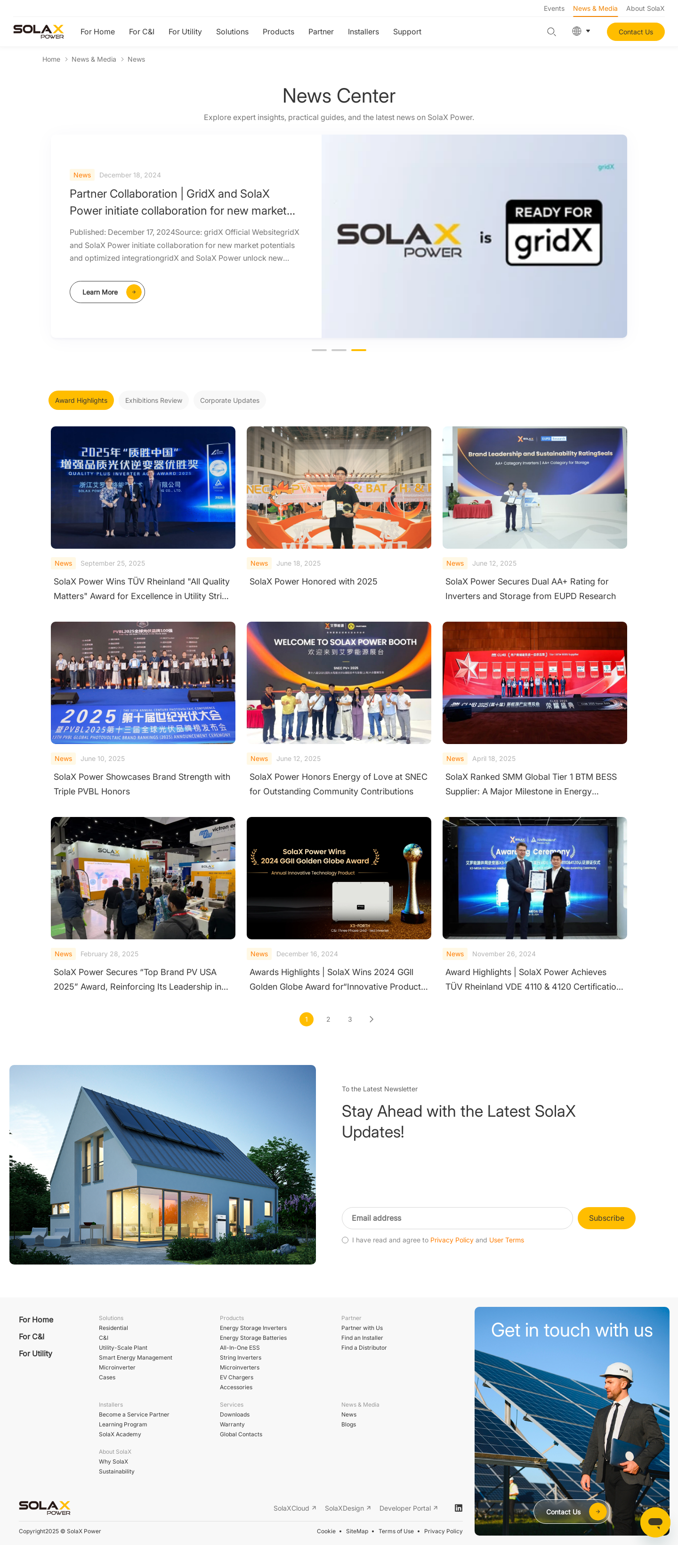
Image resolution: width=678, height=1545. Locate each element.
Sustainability (117, 1471)
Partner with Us (362, 1327)
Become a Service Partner (134, 1414)
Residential (113, 1327)
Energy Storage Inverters (253, 1327)
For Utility (185, 31)
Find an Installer (362, 1337)
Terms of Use (396, 1531)
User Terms (506, 1258)
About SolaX (645, 8)
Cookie (326, 1531)
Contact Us (636, 32)
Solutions (232, 31)
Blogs (348, 1424)
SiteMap (357, 1531)
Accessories (236, 1387)
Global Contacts (241, 1434)
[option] (339, 236)
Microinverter (117, 1367)
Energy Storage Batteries (253, 1337)
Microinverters (239, 1367)
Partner (321, 31)
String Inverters (240, 1357)
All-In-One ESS (240, 1347)
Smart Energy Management (135, 1357)
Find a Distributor (364, 1347)
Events (554, 8)
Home (51, 59)
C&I (103, 1337)
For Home (98, 31)
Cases (107, 1377)
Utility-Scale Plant (123, 1347)
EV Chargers (236, 1377)
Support (407, 31)
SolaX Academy (120, 1434)
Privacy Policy (452, 1258)
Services (231, 1404)
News (136, 59)
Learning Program (123, 1424)
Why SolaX (113, 1461)
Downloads (235, 1414)
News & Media (595, 8)
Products (278, 31)
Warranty (232, 1424)
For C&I (141, 31)
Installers (363, 31)
